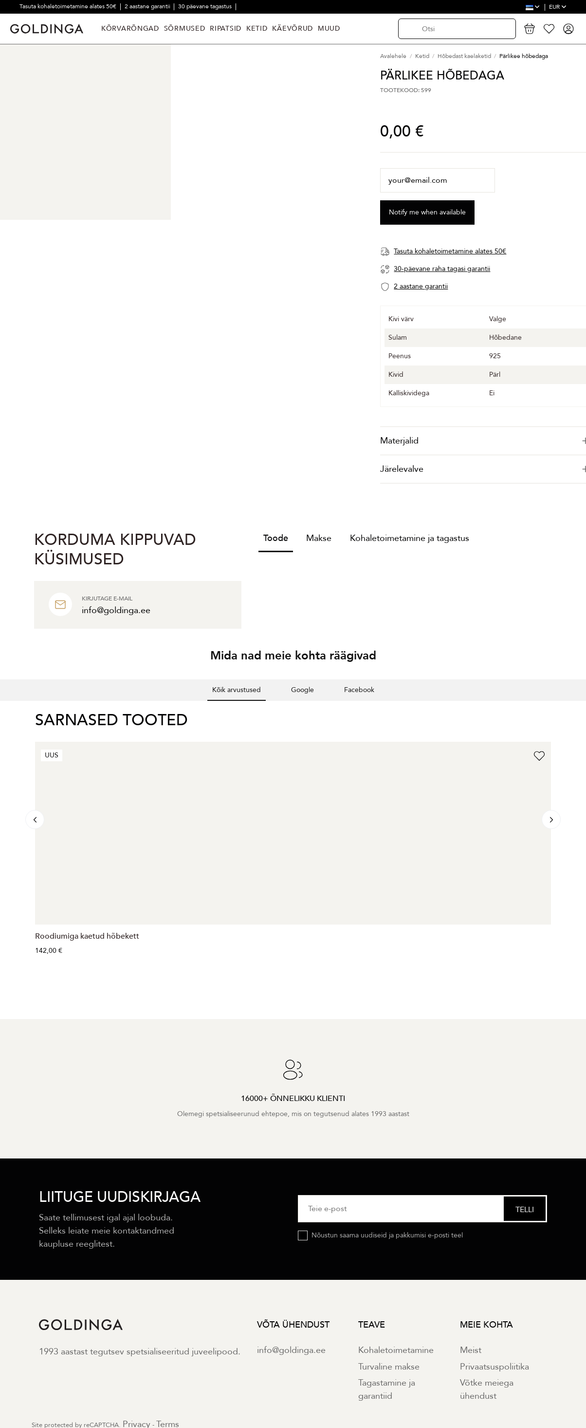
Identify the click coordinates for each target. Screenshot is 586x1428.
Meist (470, 1350)
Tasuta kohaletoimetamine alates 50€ (68, 6)
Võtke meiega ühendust (486, 1389)
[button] (8, 710)
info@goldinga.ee (291, 1350)
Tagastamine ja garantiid (386, 1389)
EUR (558, 7)
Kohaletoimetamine (396, 1350)
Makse (318, 538)
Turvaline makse (389, 1367)
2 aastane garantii (148, 6)
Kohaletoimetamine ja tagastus (409, 538)
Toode (275, 538)
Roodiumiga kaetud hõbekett (87, 936)
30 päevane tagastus (205, 6)
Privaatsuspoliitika (494, 1367)
